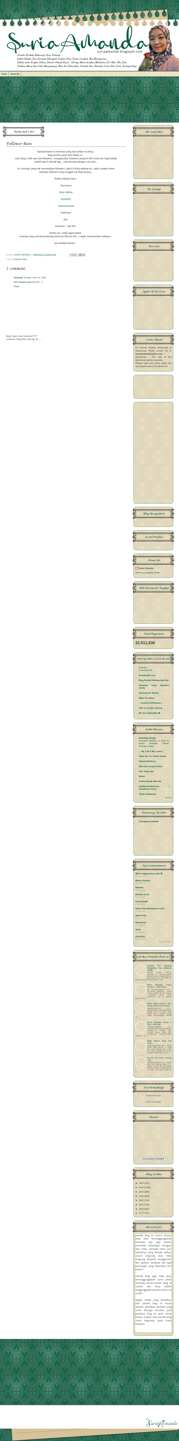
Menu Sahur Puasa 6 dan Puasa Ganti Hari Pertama (159, 1004)
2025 (141, 1187)
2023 (141, 1196)
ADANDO (66, 199)
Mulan (142, 776)
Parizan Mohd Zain (153, 1096)
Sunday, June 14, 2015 (35, 277)
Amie (138, 929)
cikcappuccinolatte (149, 821)
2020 (141, 1209)
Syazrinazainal (66, 206)
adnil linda (140, 915)
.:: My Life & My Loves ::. (152, 751)
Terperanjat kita (145, 670)
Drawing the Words (149, 693)
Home (4, 74)
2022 (141, 1200)
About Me (14, 74)
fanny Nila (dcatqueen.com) (149, 908)
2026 (141, 1183)
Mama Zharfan (142, 880)
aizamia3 (18, 277)
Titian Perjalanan (147, 794)
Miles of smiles (146, 698)
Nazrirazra (65, 185)
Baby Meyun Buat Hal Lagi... (159, 1042)
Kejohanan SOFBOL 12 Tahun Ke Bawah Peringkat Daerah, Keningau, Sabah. (154, 743)
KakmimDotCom (147, 761)
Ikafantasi (66, 212)
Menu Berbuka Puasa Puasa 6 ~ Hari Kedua (159, 986)
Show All (168, 798)
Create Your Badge (153, 1102)
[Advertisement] (89, 101)
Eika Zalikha (66, 192)
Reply (16, 286)
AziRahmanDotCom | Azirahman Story (154, 787)
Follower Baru (20, 259)
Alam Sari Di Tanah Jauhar (152, 756)
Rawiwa (139, 887)
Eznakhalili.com (147, 675)
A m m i (143, 667)
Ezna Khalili (141, 901)
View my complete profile (147, 572)
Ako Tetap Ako (146, 771)
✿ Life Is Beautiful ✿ (149, 713)
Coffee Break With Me (150, 781)
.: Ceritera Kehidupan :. (151, 703)
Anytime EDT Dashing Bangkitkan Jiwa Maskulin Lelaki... (159, 968)
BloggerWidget (165, 942)
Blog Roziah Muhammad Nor (154, 680)
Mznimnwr (140, 922)
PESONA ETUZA (147, 738)
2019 (141, 1213)
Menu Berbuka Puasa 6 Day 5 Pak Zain (159, 1023)
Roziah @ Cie (142, 894)
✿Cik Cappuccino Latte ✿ (148, 873)
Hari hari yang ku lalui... (151, 766)
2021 (141, 1204)
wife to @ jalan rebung (150, 708)
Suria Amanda (146, 568)
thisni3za (140, 936)
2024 (141, 1192)
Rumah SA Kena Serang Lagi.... (159, 1059)
